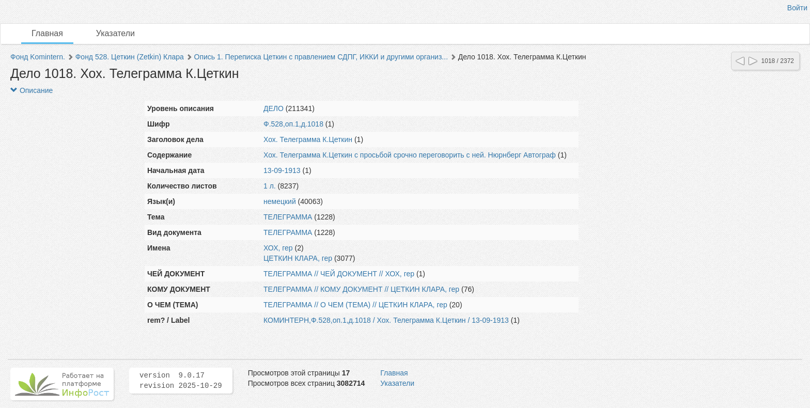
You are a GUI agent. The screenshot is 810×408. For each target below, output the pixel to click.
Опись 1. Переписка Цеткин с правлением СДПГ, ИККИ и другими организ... (321, 57)
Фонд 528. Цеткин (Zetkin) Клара (129, 57)
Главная (47, 33)
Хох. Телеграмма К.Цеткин (307, 139)
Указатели (115, 33)
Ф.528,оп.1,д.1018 (293, 124)
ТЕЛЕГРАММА (287, 217)
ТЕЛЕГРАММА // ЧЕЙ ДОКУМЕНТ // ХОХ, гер (338, 274)
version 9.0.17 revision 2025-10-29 (180, 380)
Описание (31, 90)
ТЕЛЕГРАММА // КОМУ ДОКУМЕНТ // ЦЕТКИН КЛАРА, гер (361, 289)
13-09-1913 (282, 170)
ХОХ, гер (278, 248)
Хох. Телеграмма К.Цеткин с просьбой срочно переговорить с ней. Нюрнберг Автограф (409, 155)
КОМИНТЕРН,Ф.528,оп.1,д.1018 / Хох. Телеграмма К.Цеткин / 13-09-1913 (386, 320)
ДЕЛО (273, 108)
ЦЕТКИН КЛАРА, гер (297, 258)
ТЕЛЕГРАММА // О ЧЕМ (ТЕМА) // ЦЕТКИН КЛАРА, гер (355, 305)
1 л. (269, 186)
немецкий (279, 201)
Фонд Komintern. (37, 57)
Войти (797, 8)
